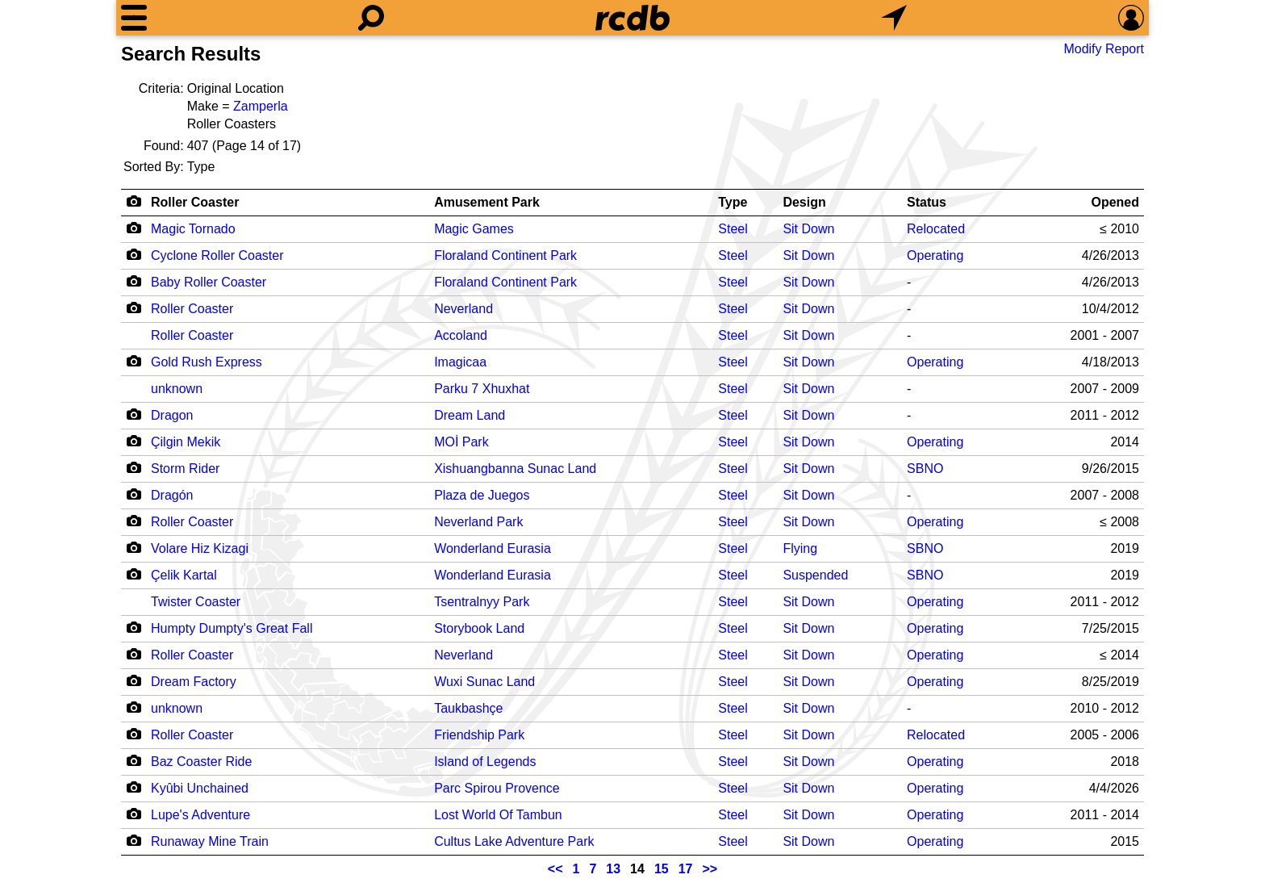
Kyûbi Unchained (199, 788)
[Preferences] (1131, 18)
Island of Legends (485, 761)
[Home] (632, 18)
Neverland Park (478, 522)
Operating (935, 255)
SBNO (925, 468)
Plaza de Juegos (481, 495)
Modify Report (1103, 49)
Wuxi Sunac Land (484, 681)
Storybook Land (479, 628)
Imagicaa (460, 362)
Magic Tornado (193, 229)
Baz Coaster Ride (201, 761)
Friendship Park (479, 735)
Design (804, 202)
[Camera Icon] (133, 227)
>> (710, 869)
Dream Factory (193, 681)
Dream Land (469, 415)
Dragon (172, 415)
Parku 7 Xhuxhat (481, 388)
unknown (176, 388)
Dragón (172, 495)
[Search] (371, 18)
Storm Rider (185, 468)
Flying (800, 548)
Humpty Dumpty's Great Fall (231, 628)
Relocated (936, 229)
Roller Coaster (195, 202)
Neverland (463, 309)
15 (661, 869)
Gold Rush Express (206, 362)
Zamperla (260, 106)
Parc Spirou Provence (497, 788)
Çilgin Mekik (185, 442)
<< (555, 869)
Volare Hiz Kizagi (199, 548)
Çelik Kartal (184, 575)
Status (926, 202)
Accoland (460, 335)
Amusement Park (487, 202)
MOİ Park (461, 442)
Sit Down (808, 229)
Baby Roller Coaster (208, 282)
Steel (732, 229)
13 (613, 869)
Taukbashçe (468, 708)
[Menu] (134, 18)
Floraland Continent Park (505, 255)
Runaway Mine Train (210, 841)
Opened (1115, 202)
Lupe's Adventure (200, 815)
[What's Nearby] (894, 18)
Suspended (815, 575)
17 (685, 869)
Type (732, 202)
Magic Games (474, 229)
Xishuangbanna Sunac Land (515, 468)
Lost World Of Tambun (498, 815)
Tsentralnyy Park (481, 602)
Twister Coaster (195, 602)
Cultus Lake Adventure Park (514, 841)
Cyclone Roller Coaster (217, 255)
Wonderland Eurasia (492, 548)
